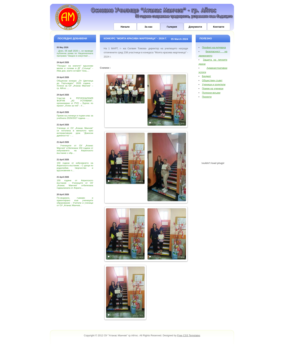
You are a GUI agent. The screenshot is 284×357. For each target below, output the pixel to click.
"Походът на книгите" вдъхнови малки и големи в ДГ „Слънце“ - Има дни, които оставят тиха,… (75, 68)
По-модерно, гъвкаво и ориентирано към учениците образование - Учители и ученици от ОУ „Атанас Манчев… (75, 201)
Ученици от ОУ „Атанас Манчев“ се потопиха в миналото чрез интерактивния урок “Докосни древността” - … (75, 132)
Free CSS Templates (188, 335)
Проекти (207, 96)
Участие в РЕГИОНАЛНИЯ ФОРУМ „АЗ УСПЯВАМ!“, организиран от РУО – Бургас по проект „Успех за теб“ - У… (75, 102)
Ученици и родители (213, 84)
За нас (148, 26)
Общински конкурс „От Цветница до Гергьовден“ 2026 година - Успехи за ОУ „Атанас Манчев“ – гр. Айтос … (75, 84)
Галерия (172, 26)
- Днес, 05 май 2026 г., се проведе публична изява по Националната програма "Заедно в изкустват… (75, 53)
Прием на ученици (212, 88)
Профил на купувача (214, 47)
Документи (195, 26)
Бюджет (206, 76)
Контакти (218, 26)
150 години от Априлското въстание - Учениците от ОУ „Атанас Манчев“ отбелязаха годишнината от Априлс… (75, 184)
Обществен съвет (212, 80)
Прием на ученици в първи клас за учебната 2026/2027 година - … (75, 116)
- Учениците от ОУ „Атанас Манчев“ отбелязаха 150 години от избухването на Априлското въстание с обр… (75, 149)
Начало (125, 26)
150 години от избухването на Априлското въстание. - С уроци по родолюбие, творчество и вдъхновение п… (75, 167)
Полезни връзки (211, 92)
